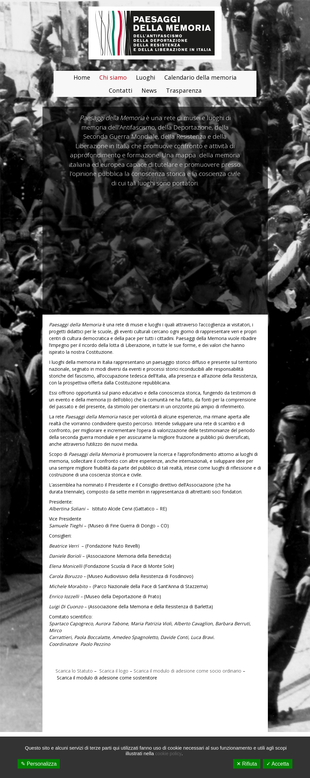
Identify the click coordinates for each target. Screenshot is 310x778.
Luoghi (145, 77)
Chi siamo (113, 77)
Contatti (120, 90)
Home (81, 77)
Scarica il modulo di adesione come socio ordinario (187, 671)
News (149, 90)
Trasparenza (184, 90)
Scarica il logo (113, 671)
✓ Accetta (277, 764)
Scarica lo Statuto (74, 671)
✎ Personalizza (39, 764)
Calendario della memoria (200, 77)
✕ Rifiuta (247, 764)
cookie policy (168, 753)
